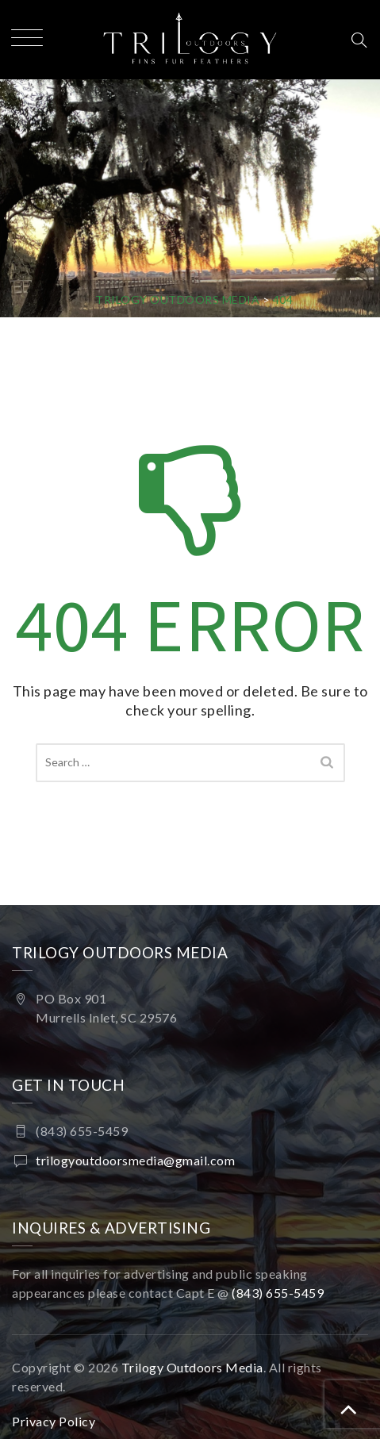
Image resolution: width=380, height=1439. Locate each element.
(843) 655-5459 (279, 1292)
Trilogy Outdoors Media (192, 1367)
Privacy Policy (53, 1421)
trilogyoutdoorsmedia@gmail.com (135, 1160)
